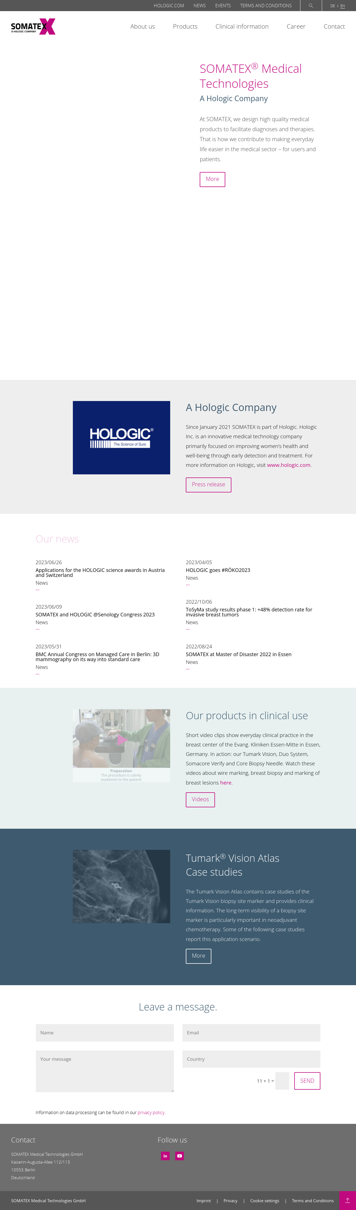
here (226, 782)
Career (296, 26)
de (332, 5)
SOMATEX (33, 26)
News (200, 6)
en (342, 5)
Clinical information (242, 26)
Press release (208, 484)
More (212, 179)
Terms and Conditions (266, 6)
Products (185, 26)
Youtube (179, 1154)
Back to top (347, 1200)
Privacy (231, 1200)
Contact (334, 26)
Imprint (204, 1200)
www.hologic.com (289, 465)
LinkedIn (165, 1154)
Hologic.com (169, 6)
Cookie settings (265, 1200)
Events (223, 6)
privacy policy (151, 1112)
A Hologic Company (234, 98)
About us (142, 26)
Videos (200, 799)
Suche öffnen (311, 5)
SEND (307, 1080)
